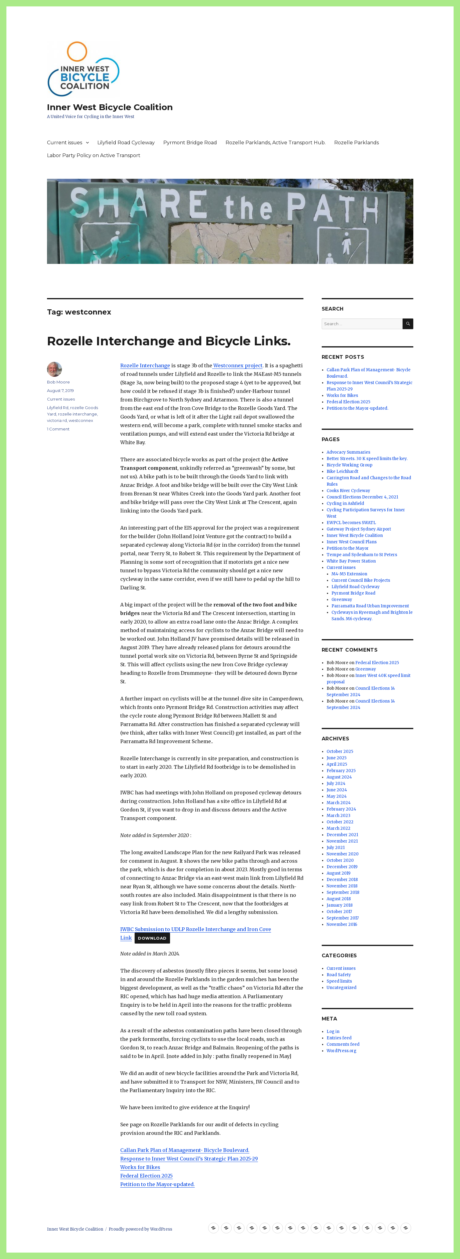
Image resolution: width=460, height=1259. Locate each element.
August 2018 (339, 898)
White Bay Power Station (351, 561)
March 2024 (339, 802)
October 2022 (340, 822)
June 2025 (336, 758)
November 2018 (342, 886)
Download (152, 938)
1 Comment (58, 428)
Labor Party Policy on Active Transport (93, 155)
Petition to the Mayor (348, 548)
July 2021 (336, 847)
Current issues (64, 143)
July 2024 (336, 783)
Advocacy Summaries (348, 452)
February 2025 (341, 770)
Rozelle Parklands (356, 143)
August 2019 (338, 873)
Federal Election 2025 (146, 1176)
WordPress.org (342, 1050)
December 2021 (342, 834)
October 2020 (340, 860)
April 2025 (337, 764)
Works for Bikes (140, 1167)
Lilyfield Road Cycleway (126, 143)
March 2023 (338, 815)
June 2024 (337, 790)
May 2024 (337, 796)
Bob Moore (58, 381)
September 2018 (343, 892)
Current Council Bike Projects (360, 580)
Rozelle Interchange (145, 365)
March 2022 (338, 828)
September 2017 (343, 918)
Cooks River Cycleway (348, 490)
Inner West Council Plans (352, 542)
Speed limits (339, 981)
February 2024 (341, 809)
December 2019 (342, 866)
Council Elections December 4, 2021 (362, 497)
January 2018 (340, 905)
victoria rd (57, 420)
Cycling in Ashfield (345, 503)
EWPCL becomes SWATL (351, 522)
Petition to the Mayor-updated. (157, 1184)
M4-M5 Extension (349, 574)
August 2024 (339, 777)
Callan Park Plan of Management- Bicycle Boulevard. (184, 1150)
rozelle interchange (77, 414)
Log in (333, 1031)
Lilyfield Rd (57, 407)
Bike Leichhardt (342, 471)
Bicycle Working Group (349, 465)
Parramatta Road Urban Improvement (370, 606)
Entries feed (339, 1038)
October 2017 (339, 911)
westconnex (81, 420)
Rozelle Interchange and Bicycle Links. (169, 340)
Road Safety (339, 974)
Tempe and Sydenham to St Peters (362, 554)
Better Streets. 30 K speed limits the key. (367, 458)
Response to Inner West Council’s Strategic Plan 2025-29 (189, 1159)
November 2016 (342, 924)
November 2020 (343, 854)
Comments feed (343, 1044)
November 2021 (342, 841)
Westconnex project (237, 365)
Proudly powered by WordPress (140, 1229)
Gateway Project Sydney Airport (359, 529)
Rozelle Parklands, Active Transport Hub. (276, 143)
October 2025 (340, 751)
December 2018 (342, 879)
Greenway (341, 599)
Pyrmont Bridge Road (190, 143)
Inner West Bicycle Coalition (110, 107)
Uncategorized (342, 987)
